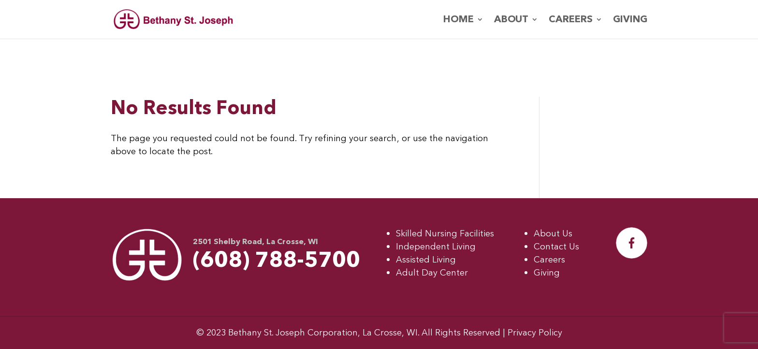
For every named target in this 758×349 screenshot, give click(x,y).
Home (458, 21)
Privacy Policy (535, 333)
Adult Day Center (432, 273)
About (511, 21)
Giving (630, 21)
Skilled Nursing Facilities (445, 234)
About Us (553, 234)
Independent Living (436, 247)
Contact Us (556, 247)
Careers (571, 21)
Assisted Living (426, 260)
